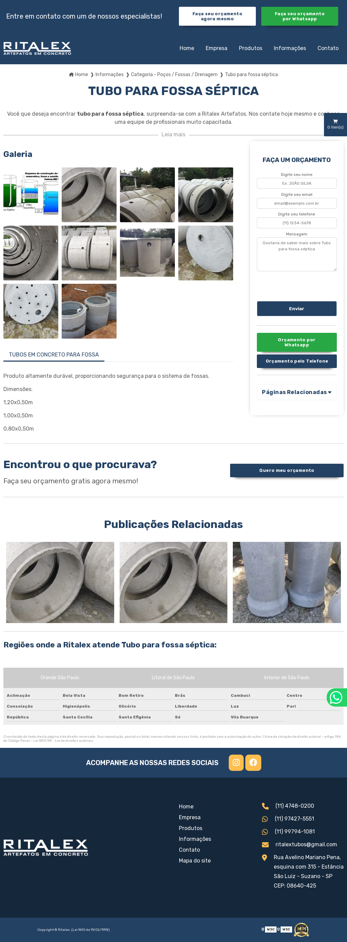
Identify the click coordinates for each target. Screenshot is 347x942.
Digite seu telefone (296, 214)
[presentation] (298, 285)
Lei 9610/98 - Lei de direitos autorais (63, 741)
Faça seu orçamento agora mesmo (217, 16)
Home (187, 48)
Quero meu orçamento (286, 470)
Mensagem (296, 234)
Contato (328, 48)
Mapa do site (195, 860)
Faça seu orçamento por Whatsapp (300, 16)
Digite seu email (296, 194)
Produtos (250, 48)
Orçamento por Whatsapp (296, 342)
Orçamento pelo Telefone (297, 361)
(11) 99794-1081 (288, 832)
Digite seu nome (296, 174)
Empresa (216, 48)
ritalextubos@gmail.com (299, 845)
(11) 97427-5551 (288, 819)
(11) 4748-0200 (288, 807)
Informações (290, 48)
